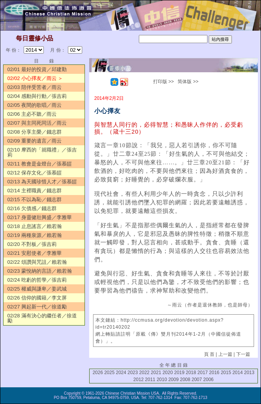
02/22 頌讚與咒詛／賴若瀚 (37, 262)
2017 (202, 372)
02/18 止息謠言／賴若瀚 (34, 226)
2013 (249, 372)
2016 (214, 372)
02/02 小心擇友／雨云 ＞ (35, 78)
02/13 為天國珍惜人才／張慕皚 (42, 182)
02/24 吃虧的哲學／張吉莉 (37, 280)
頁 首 (209, 354)
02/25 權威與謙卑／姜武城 (37, 289)
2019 (179, 372)
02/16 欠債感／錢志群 (32, 208)
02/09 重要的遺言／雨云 (34, 141)
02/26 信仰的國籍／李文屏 (37, 298)
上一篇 (225, 354)
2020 (167, 372)
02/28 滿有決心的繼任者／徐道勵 (42, 318)
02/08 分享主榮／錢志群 (34, 132)
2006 (208, 379)
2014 (237, 372)
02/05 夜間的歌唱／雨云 (34, 105)
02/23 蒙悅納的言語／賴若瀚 (39, 271)
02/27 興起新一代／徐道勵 (37, 307)
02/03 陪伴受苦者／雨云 (34, 87)
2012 (138, 379)
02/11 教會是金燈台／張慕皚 (39, 164)
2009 (173, 379)
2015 (226, 372)
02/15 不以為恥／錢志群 (34, 199)
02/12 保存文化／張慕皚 (34, 173)
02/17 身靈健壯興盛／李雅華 (39, 217)
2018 (191, 372)
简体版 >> (188, 81)
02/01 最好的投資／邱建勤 (37, 69)
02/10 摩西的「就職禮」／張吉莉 (42, 152)
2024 (121, 372)
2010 (162, 379)
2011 (150, 379)
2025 (109, 372)
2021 (156, 372)
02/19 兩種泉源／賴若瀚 (34, 235)
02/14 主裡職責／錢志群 (34, 190)
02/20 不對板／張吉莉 (32, 244)
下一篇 (243, 354)
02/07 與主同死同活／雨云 (37, 123)
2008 (185, 379)
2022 (144, 372)
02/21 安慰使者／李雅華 (34, 253)
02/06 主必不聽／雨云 (32, 114)
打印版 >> (163, 81)
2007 (197, 379)
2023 (133, 372)
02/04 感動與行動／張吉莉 (37, 96)
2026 (98, 372)
